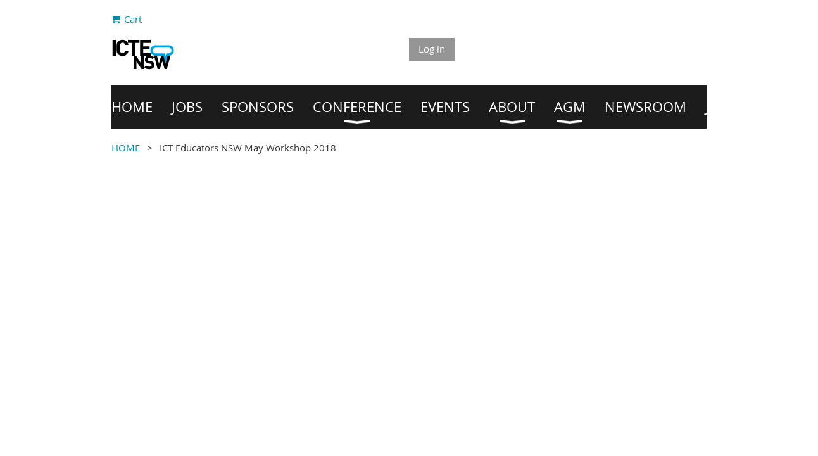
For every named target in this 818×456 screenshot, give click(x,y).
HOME (125, 147)
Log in (431, 48)
